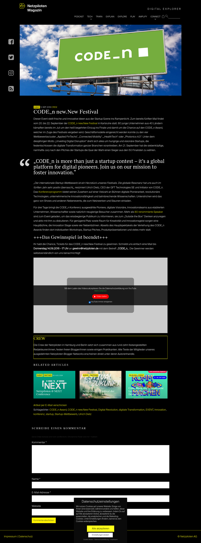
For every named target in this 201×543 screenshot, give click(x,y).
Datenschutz (25, 536)
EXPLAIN (110, 17)
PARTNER (48, 375)
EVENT (36, 107)
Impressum (10, 536)
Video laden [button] (101, 296)
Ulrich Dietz (84, 414)
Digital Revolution (108, 410)
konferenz (39, 414)
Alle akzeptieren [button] (100, 528)
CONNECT (155, 17)
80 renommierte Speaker (149, 212)
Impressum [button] (114, 539)
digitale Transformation (132, 410)
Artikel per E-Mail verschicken (50, 405)
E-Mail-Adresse (41, 492)
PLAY (132, 17)
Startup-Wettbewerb (66, 414)
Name (36, 479)
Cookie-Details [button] (88, 539)
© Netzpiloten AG (187, 536)
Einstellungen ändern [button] (100, 535)
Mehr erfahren (100, 291)
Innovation (160, 410)
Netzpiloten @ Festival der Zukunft (98, 393)
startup (50, 414)
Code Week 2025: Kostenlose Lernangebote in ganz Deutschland (146, 391)
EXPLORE (122, 17)
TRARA (99, 17)
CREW (54, 107)
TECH (89, 17)
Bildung (133, 375)
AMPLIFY (143, 17)
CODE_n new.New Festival (82, 123)
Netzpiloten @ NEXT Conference (49, 393)
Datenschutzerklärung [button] (101, 539)
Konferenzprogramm (50, 192)
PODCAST (79, 17)
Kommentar (39, 442)
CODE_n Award (58, 410)
